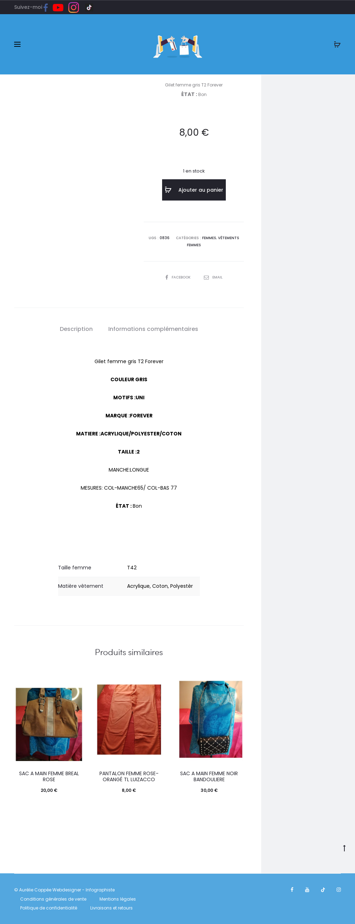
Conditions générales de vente (53, 899)
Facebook (178, 277)
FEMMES (209, 238)
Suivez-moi (33, 7)
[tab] (76, 329)
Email (213, 277)
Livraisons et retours (111, 908)
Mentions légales (117, 899)
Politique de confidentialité (48, 908)
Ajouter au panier (194, 189)
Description (76, 329)
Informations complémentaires (153, 329)
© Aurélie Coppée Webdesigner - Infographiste (64, 890)
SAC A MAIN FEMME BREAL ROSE (49, 776)
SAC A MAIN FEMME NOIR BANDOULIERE (209, 776)
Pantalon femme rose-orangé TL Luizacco (129, 776)
